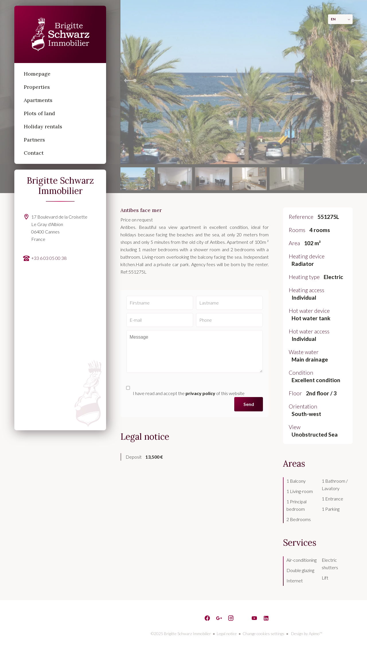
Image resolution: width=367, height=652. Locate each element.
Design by (306, 633)
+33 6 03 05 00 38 (49, 258)
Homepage (60, 34)
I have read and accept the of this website (189, 393)
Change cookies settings (263, 633)
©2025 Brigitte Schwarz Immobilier (181, 633)
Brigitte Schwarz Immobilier (60, 185)
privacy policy (200, 393)
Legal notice (227, 633)
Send (248, 404)
